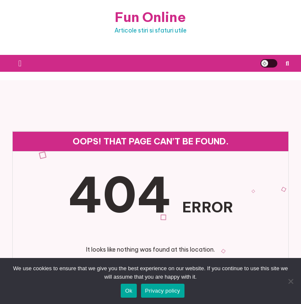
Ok (128, 291)
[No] (290, 281)
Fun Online (150, 16)
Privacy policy (162, 291)
